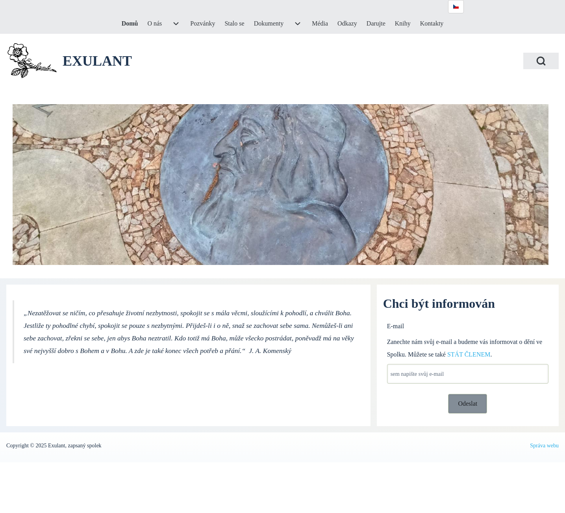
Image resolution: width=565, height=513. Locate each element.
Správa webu (544, 446)
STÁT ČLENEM (468, 354)
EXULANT (97, 61)
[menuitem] (130, 23)
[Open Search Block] (541, 61)
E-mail (395, 326)
